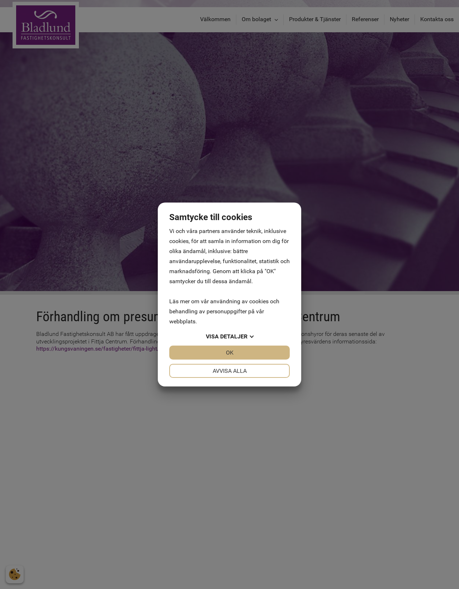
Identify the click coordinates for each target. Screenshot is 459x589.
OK (229, 352)
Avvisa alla (230, 370)
